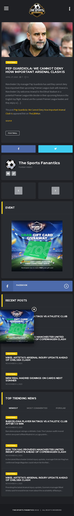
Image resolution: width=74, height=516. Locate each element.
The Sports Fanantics (23, 510)
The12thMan (34, 113)
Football (12, 133)
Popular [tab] (60, 408)
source (9, 120)
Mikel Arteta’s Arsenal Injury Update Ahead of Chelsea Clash (37, 358)
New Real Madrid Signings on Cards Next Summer (34, 379)
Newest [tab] (13, 408)
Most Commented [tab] (37, 408)
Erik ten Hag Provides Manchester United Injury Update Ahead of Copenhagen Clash (36, 338)
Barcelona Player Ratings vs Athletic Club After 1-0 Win (36, 317)
